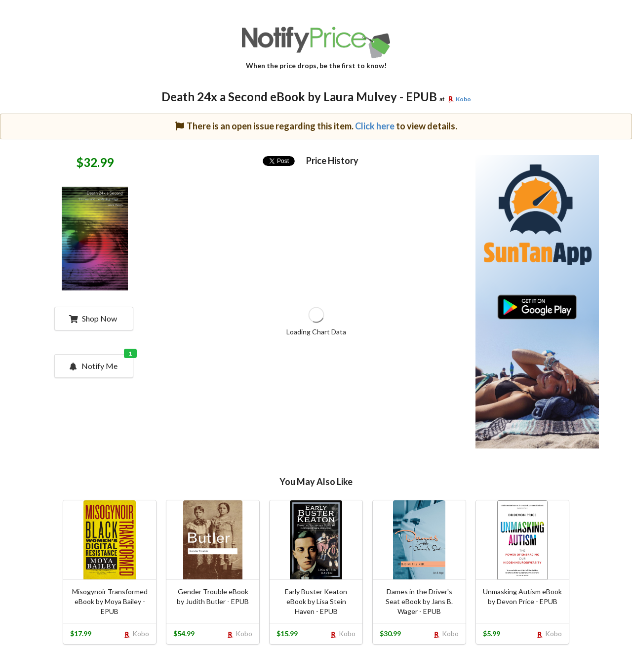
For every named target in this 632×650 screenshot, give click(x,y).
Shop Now (93, 318)
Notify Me (101, 362)
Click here (375, 126)
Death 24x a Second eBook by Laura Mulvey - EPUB (299, 96)
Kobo (463, 99)
